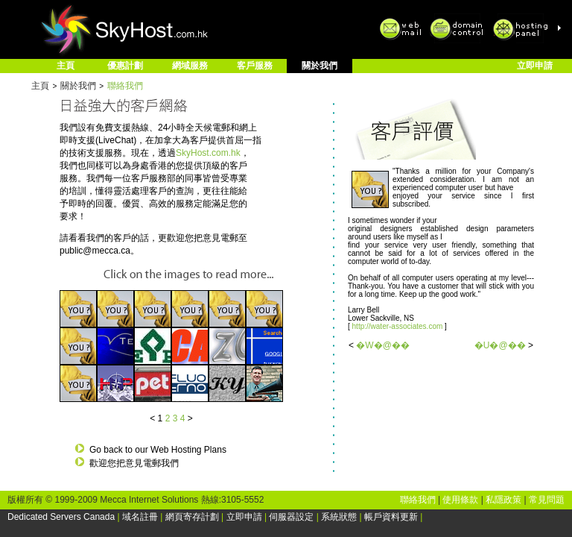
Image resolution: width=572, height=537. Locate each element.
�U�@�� (500, 345)
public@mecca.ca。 (99, 250)
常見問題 (547, 499)
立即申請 (535, 65)
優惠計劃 (125, 65)
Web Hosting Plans (188, 450)
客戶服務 (255, 65)
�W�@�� (383, 345)
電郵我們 (161, 463)
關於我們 (319, 65)
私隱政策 (503, 499)
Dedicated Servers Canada (61, 517)
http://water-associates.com (398, 326)
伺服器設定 (291, 517)
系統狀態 (339, 517)
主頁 (65, 65)
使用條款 (460, 499)
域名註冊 (140, 517)
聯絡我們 (125, 86)
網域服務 (190, 65)
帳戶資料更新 (391, 517)
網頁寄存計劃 (192, 517)
